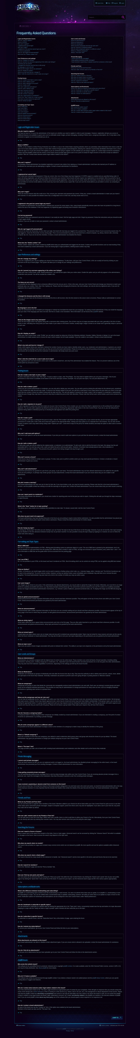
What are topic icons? (24, 120)
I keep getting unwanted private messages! (83, 60)
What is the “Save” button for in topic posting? (30, 97)
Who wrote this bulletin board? (79, 107)
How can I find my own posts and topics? (82, 82)
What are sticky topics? (24, 117)
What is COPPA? (22, 42)
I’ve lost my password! (24, 50)
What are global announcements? (27, 113)
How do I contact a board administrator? (82, 112)
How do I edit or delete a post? (26, 81)
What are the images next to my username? (30, 68)
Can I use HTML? (22, 108)
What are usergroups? (77, 44)
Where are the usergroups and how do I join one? (84, 45)
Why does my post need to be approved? (29, 99)
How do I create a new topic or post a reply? (30, 80)
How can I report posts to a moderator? (28, 95)
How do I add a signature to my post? (28, 83)
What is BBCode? (23, 106)
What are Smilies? (23, 110)
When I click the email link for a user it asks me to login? (33, 74)
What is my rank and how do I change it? (29, 72)
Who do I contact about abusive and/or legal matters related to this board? (91, 110)
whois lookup (37, 991)
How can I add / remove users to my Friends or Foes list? (86, 69)
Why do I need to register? (25, 40)
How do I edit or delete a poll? (26, 88)
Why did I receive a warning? (26, 93)
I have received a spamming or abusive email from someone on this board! (91, 62)
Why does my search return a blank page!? (83, 79)
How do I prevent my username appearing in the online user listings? (36, 62)
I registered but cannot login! (25, 45)
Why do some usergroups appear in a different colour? (86, 49)
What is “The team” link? (77, 52)
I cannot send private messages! (80, 58)
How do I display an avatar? (25, 70)
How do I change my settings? (26, 60)
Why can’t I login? (23, 47)
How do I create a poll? (24, 85)
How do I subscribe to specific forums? (81, 91)
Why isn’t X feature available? (79, 108)
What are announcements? (25, 115)
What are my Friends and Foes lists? (81, 67)
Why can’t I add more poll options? (27, 87)
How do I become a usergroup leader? (81, 47)
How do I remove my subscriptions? (81, 93)
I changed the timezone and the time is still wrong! (31, 65)
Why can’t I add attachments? (26, 92)
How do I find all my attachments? (80, 101)
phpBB (95, 311)
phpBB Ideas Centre (98, 978)
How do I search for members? (79, 80)
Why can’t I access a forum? (25, 90)
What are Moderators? (77, 42)
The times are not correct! (25, 63)
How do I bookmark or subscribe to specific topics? (85, 90)
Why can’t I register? (23, 44)
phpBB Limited (67, 966)
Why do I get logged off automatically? (28, 52)
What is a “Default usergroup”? (79, 50)
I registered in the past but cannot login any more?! (32, 49)
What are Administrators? (78, 40)
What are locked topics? (24, 118)
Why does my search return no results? (82, 77)
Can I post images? (23, 111)
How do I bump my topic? (25, 100)
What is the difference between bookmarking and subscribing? (88, 88)
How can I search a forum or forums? (81, 75)
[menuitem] (121, 3)
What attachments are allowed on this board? (83, 99)
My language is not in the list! (26, 67)
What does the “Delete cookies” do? (27, 54)
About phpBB (43, 968)
